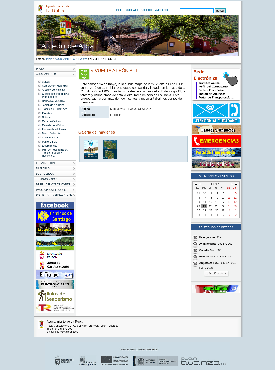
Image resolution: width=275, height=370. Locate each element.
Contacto (146, 9)
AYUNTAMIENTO (65, 58)
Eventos (82, 58)
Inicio (119, 9)
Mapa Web (132, 9)
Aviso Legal (161, 9)
